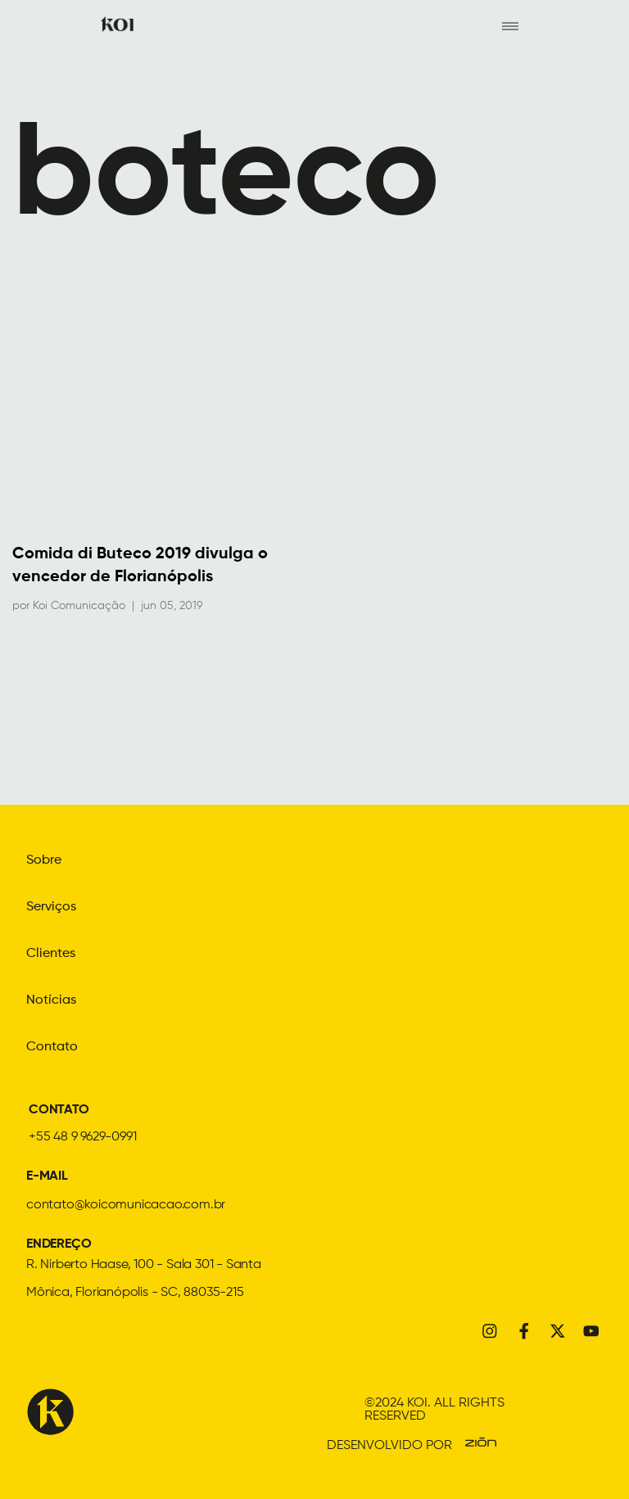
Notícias (51, 998)
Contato (52, 1044)
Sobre (43, 861)
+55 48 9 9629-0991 (82, 1134)
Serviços (51, 907)
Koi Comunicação (79, 606)
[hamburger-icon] (509, 25)
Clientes (50, 952)
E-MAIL (47, 1174)
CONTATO (59, 1107)
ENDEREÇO (58, 1241)
